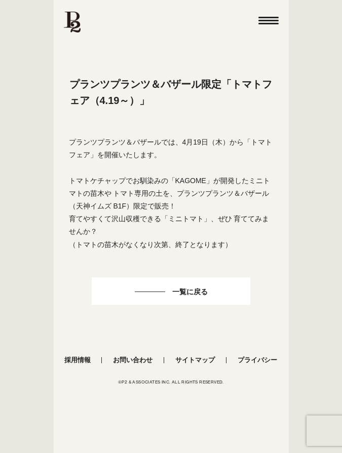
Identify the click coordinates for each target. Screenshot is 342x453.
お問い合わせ (133, 360)
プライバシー (257, 360)
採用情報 (77, 360)
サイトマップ (195, 360)
